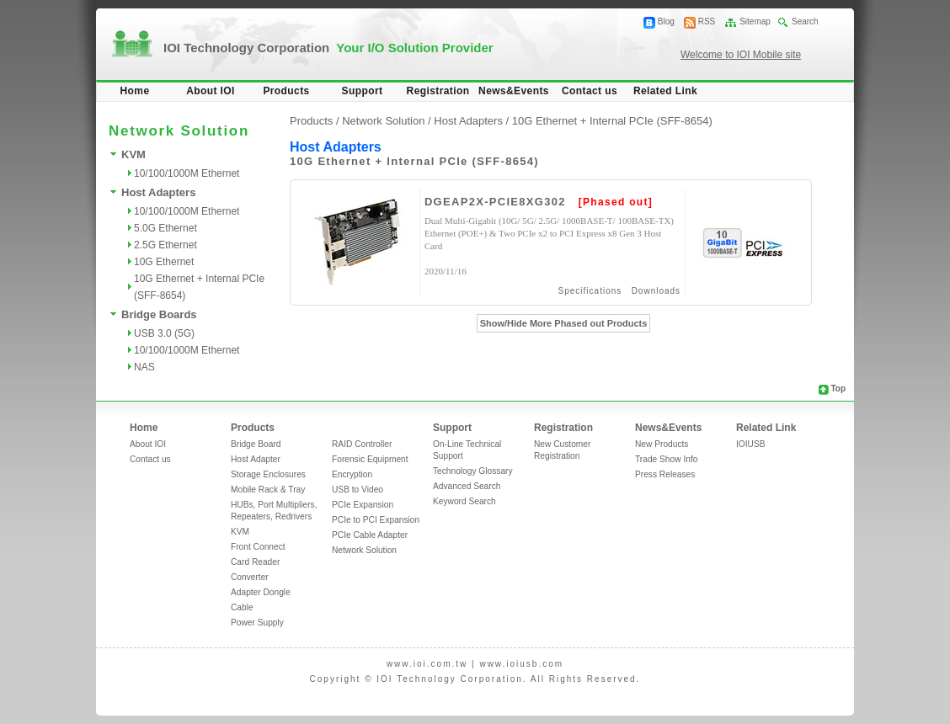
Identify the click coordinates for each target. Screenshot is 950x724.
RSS (707, 21)
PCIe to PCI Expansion (375, 519)
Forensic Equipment (370, 459)
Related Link (665, 91)
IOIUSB (751, 444)
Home (135, 91)
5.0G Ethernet (165, 228)
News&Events (513, 91)
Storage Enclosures (268, 474)
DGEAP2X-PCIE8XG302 (495, 201)
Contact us (589, 91)
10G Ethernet (164, 262)
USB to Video (357, 489)
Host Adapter (255, 459)
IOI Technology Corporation (328, 47)
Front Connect (258, 546)
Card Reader (255, 562)
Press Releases (665, 474)
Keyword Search (464, 501)
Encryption (352, 474)
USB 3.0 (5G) (164, 333)
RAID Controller (362, 444)
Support (362, 91)
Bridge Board (255, 444)
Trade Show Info (666, 459)
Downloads (656, 290)
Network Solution (364, 550)
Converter (250, 577)
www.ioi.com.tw (427, 663)
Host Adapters (158, 192)
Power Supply (257, 622)
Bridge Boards (159, 314)
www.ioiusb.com (521, 663)
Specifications (590, 290)
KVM (133, 154)
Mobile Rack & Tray (268, 489)
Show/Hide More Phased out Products (564, 323)
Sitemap (755, 21)
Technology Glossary (473, 471)
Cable (242, 607)
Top (838, 388)
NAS (144, 367)
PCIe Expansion (362, 504)
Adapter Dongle (261, 592)
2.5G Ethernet (165, 245)
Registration (438, 91)
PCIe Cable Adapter (370, 535)
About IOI (210, 91)
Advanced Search (466, 486)
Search (805, 21)
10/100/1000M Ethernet (186, 173)
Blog (666, 21)
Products (286, 91)
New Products (661, 444)
